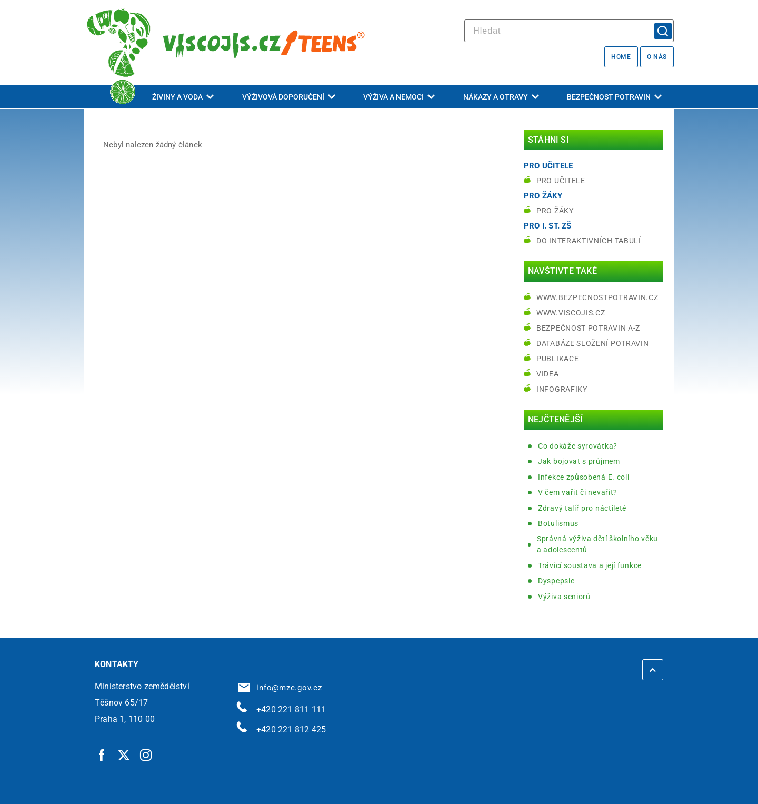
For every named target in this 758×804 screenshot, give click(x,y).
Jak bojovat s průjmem (579, 461)
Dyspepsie (556, 581)
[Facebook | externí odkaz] (102, 754)
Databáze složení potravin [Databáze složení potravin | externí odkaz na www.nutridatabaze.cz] (592, 343)
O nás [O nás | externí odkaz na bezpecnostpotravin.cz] (657, 57)
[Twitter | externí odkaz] (124, 754)
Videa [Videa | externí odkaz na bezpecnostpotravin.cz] (547, 374)
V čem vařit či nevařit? (577, 492)
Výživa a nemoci (399, 97)
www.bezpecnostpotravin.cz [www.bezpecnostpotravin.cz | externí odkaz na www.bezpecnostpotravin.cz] (597, 297)
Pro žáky (555, 210)
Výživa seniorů (564, 596)
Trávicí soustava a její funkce (590, 565)
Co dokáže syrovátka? (577, 446)
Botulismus (558, 523)
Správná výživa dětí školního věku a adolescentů (597, 544)
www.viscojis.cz (570, 313)
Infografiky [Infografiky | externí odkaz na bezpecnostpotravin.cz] (561, 389)
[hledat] (569, 30)
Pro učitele (560, 180)
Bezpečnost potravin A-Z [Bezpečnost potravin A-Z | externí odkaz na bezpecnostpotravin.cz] (588, 328)
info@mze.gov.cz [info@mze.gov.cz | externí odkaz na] (280, 687)
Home (621, 57)
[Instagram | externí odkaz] (146, 754)
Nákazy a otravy (501, 97)
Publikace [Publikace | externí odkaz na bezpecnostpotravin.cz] (557, 358)
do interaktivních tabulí (588, 240)
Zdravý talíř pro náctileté (582, 508)
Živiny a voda (183, 97)
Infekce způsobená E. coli (584, 477)
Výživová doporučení (288, 97)
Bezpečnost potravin (614, 97)
